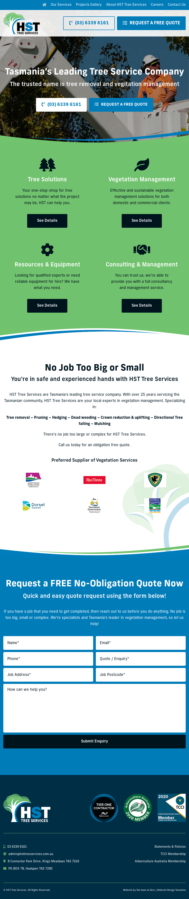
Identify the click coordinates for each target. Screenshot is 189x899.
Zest (152, 890)
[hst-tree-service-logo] (21, 14)
